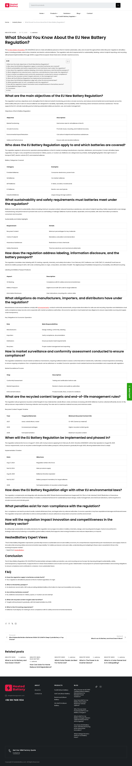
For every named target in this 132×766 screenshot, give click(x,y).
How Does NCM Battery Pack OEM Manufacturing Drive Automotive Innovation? (82, 727)
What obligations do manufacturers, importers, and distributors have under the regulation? (38, 72)
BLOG (76, 685)
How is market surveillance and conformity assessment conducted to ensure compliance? (37, 74)
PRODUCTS (58, 685)
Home (7, 22)
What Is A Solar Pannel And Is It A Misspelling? (115, 661)
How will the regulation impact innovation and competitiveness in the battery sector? (36, 84)
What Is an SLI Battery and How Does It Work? (15, 661)
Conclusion (11, 88)
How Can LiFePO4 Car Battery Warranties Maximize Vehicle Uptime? (81, 702)
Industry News (17, 22)
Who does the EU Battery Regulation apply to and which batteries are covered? (33, 66)
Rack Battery (34, 659)
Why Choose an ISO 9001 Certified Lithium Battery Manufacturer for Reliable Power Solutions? (82, 693)
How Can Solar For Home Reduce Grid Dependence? (41, 665)
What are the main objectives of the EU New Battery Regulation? (28, 64)
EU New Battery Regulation (16, 50)
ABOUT (37, 685)
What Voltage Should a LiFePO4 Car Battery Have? (81, 735)
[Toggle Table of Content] (66, 61)
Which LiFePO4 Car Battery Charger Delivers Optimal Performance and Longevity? (82, 718)
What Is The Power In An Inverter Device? (89, 661)
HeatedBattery (19, 550)
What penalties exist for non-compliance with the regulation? (28, 82)
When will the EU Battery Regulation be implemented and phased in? (30, 78)
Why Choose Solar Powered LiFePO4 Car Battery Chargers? (81, 710)
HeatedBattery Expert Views (17, 86)
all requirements (43, 307)
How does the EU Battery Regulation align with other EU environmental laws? (32, 80)
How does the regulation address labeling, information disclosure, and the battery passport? (38, 70)
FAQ (9, 90)
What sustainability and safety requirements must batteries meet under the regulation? (36, 68)
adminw (35, 33)
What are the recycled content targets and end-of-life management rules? (32, 76)
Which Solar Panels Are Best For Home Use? (66, 661)
